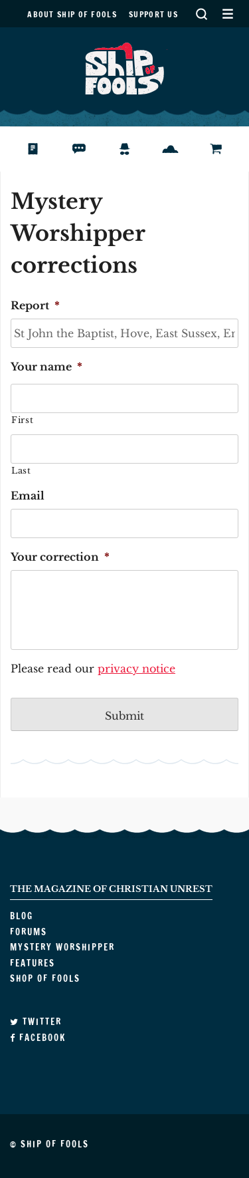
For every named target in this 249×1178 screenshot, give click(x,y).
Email (27, 495)
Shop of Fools (226, 149)
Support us (153, 14)
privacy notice (136, 668)
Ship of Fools (124, 67)
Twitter (36, 1022)
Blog (42, 149)
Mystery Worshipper (134, 149)
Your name (46, 366)
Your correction (60, 556)
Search (201, 13)
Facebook (38, 1038)
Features (180, 149)
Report (35, 305)
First (22, 420)
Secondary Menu (227, 13)
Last (21, 470)
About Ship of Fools (72, 14)
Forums (89, 149)
